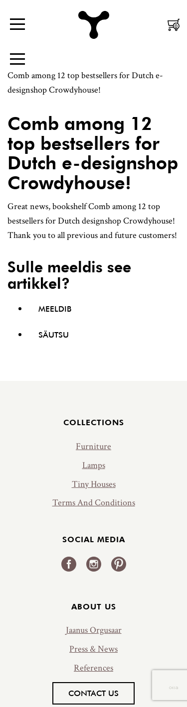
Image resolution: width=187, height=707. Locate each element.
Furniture (93, 446)
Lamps (93, 465)
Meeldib (54, 309)
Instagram (93, 564)
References (93, 668)
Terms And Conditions (93, 502)
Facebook (68, 564)
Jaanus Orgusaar (94, 630)
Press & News (93, 649)
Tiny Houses (94, 484)
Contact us (93, 693)
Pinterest (118, 564)
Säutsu (53, 335)
